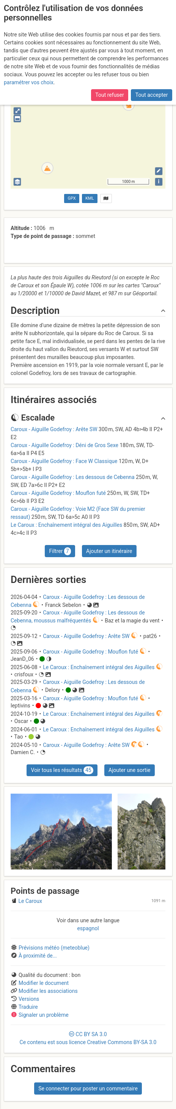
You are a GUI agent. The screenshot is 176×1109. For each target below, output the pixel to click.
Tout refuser (109, 95)
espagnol (88, 928)
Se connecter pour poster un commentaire (88, 1088)
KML (89, 198)
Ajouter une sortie (129, 770)
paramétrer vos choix (28, 82)
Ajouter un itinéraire (109, 551)
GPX (72, 198)
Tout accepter (151, 95)
